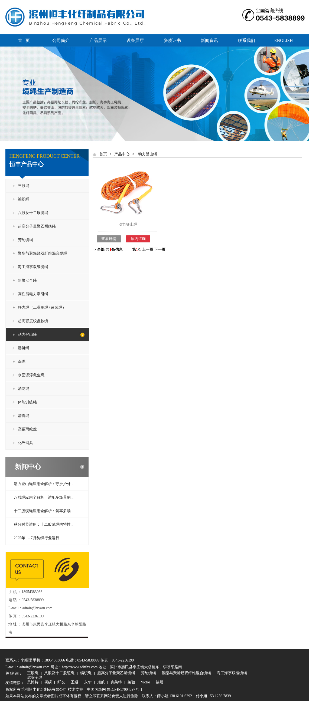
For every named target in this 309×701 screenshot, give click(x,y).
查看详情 (108, 239)
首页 (103, 154)
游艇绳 (23, 348)
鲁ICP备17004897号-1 (124, 689)
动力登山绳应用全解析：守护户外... (44, 484)
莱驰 (131, 682)
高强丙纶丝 (27, 429)
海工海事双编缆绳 (33, 267)
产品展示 (98, 40)
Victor (145, 682)
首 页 (24, 40)
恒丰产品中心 (26, 164)
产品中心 (121, 154)
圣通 (74, 682)
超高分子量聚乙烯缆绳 (37, 226)
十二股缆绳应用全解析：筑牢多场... (44, 511)
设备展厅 (135, 40)
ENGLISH (283, 40)
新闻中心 (28, 466)
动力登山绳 (27, 335)
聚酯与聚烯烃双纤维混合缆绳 (42, 253)
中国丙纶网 (96, 689)
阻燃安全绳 (27, 280)
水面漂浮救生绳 (31, 375)
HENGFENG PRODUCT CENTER (44, 156)
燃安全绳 (34, 678)
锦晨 (159, 682)
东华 (88, 682)
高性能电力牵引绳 (33, 294)
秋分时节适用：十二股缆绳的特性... (44, 524)
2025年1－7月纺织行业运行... (38, 538)
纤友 (61, 682)
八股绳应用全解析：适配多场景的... (44, 497)
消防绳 (23, 389)
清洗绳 (23, 416)
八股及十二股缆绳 (33, 213)
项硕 (48, 682)
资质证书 (172, 40)
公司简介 (61, 40)
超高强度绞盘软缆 (33, 321)
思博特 (32, 682)
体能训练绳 (27, 402)
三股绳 (23, 186)
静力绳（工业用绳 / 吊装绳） (42, 307)
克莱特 (116, 682)
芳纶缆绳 (25, 240)
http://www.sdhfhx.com (79, 667)
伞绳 (21, 362)
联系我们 (246, 40)
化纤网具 (25, 443)
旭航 (101, 682)
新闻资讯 (209, 40)
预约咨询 (138, 239)
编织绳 (23, 199)
